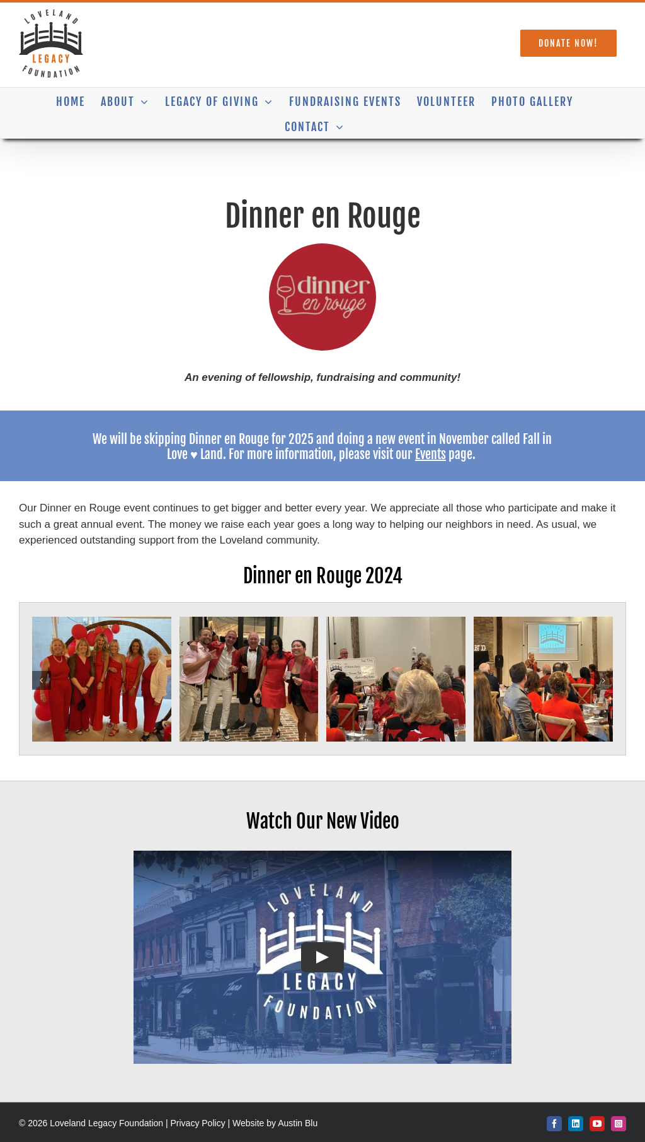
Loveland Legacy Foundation (108, 1123)
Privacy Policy (198, 1123)
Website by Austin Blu (274, 1123)
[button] (41, 680)
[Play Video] (322, 957)
